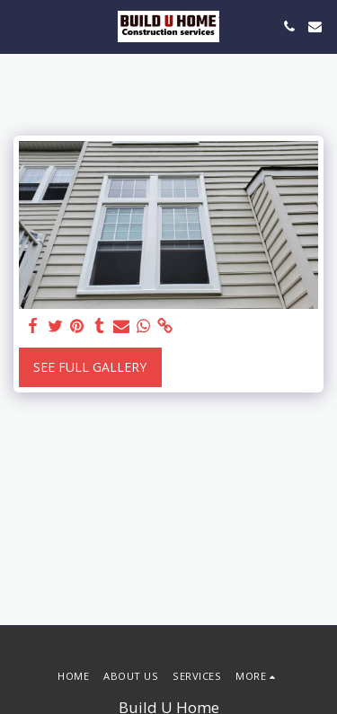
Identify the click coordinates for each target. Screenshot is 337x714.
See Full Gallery (89, 366)
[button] (19, 25)
